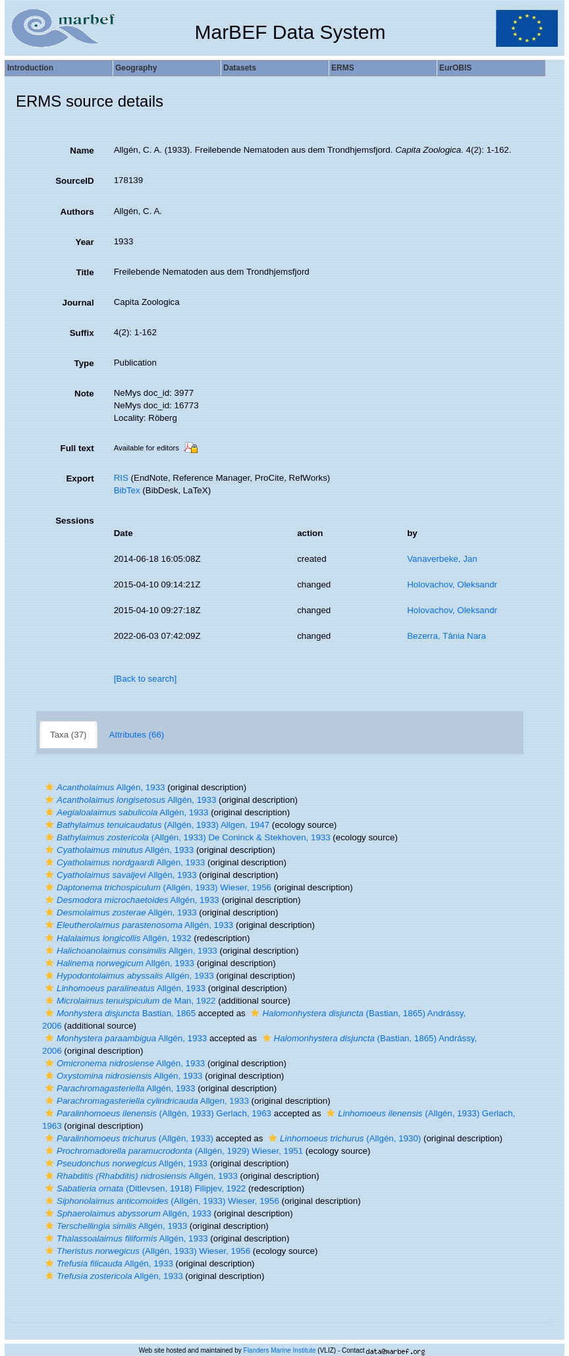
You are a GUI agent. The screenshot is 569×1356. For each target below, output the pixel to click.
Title (85, 272)
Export (80, 478)
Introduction (30, 67)
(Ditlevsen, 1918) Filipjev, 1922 (144, 1188)
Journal (78, 303)
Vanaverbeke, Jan (442, 559)
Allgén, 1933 (103, 787)
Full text (77, 448)
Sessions (74, 521)
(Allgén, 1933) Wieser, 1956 (156, 887)
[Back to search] (145, 679)
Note (84, 393)
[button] (49, 787)
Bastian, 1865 (119, 1013)
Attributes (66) (137, 735)
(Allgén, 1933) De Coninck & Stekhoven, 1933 (186, 837)
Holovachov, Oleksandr (452, 584)
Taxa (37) (68, 735)
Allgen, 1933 (145, 1101)
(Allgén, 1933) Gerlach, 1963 (156, 1113)
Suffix (82, 333)
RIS (121, 478)
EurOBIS (455, 67)
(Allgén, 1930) (343, 1138)
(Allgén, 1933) (127, 1138)
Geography (136, 67)
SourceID (74, 181)
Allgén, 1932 (117, 938)
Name (82, 150)
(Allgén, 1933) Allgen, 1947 (155, 825)
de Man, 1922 (129, 1001)
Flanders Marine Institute (280, 1350)
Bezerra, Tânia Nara (446, 636)
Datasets (239, 67)
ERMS (342, 67)
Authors (77, 212)
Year (84, 242)
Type (84, 363)
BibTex (127, 490)
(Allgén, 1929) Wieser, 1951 (172, 1151)
